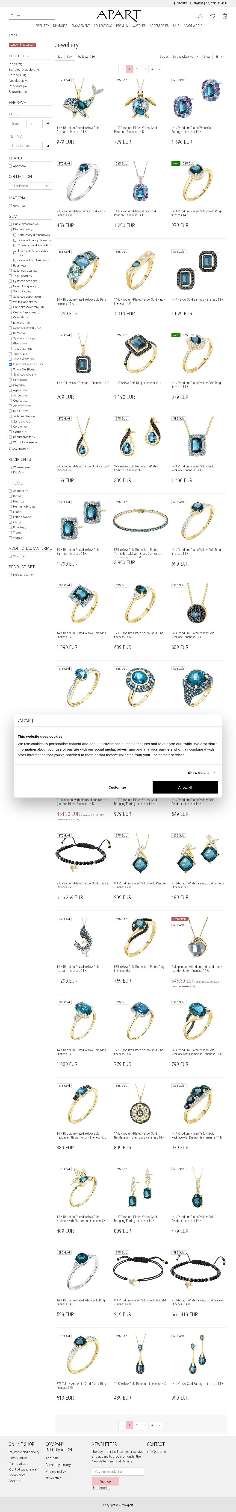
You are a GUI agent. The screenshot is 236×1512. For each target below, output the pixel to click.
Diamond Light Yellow (33, 260)
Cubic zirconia (25, 224)
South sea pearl (25, 270)
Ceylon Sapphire (26, 312)
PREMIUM (122, 26)
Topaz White (23, 359)
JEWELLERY (41, 26)
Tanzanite (22, 348)
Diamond (22, 229)
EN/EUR (199, 3)
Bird (18, 496)
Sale (59, 56)
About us (52, 1458)
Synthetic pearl (25, 281)
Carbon (19, 432)
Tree (17, 532)
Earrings (17, 75)
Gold (19, 205)
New (69, 56)
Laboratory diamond (34, 235)
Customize (117, 787)
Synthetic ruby (25, 338)
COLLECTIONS (103, 26)
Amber (20, 395)
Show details (198, 773)
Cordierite (21, 426)
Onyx (19, 385)
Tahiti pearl (22, 276)
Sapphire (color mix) (28, 307)
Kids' (18, 472)
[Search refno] (26, 146)
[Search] (12, 16)
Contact (14, 1481)
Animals (20, 491)
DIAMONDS (60, 26)
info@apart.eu (157, 1451)
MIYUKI (20, 411)
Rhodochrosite (24, 437)
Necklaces (18, 80)
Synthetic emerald (27, 327)
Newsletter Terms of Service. (112, 1461)
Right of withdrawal (23, 1469)
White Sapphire (25, 302)
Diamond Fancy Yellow (34, 240)
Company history (58, 1465)
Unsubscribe (101, 1488)
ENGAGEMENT (81, 26)
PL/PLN (222, 3)
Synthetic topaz (24, 374)
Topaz (20, 353)
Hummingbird (24, 506)
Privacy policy (56, 1471)
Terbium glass (24, 416)
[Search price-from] (17, 124)
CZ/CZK (211, 3)
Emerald (21, 322)
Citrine (20, 380)
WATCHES (139, 26)
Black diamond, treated (33, 253)
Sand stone (22, 421)
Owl (17, 522)
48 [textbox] (217, 56)
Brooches (18, 92)
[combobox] (30, 186)
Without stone (25, 442)
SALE (176, 26)
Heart (18, 501)
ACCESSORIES (159, 26)
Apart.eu (14, 35)
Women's (21, 467)
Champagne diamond (34, 245)
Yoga (18, 538)
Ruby (19, 333)
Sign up (105, 1481)
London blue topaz (28, 364)
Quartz (20, 400)
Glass (20, 343)
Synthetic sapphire (28, 296)
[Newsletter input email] (118, 1472)
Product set (23, 574)
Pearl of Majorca (26, 286)
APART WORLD (193, 26)
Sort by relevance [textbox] (183, 56)
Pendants (18, 86)
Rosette (19, 527)
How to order (18, 1458)
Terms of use (18, 1463)
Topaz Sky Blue (25, 369)
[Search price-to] (34, 124)
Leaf (17, 512)
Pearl (19, 265)
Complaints (17, 1475)
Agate (20, 390)
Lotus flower (22, 517)
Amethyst (22, 406)
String (18, 556)
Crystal (20, 317)
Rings (15, 64)
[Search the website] (32, 16)
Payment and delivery (24, 1452)
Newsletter (53, 1478)
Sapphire (22, 291)
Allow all (185, 787)
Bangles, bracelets (24, 69)
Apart (19, 166)
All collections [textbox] (20, 186)
